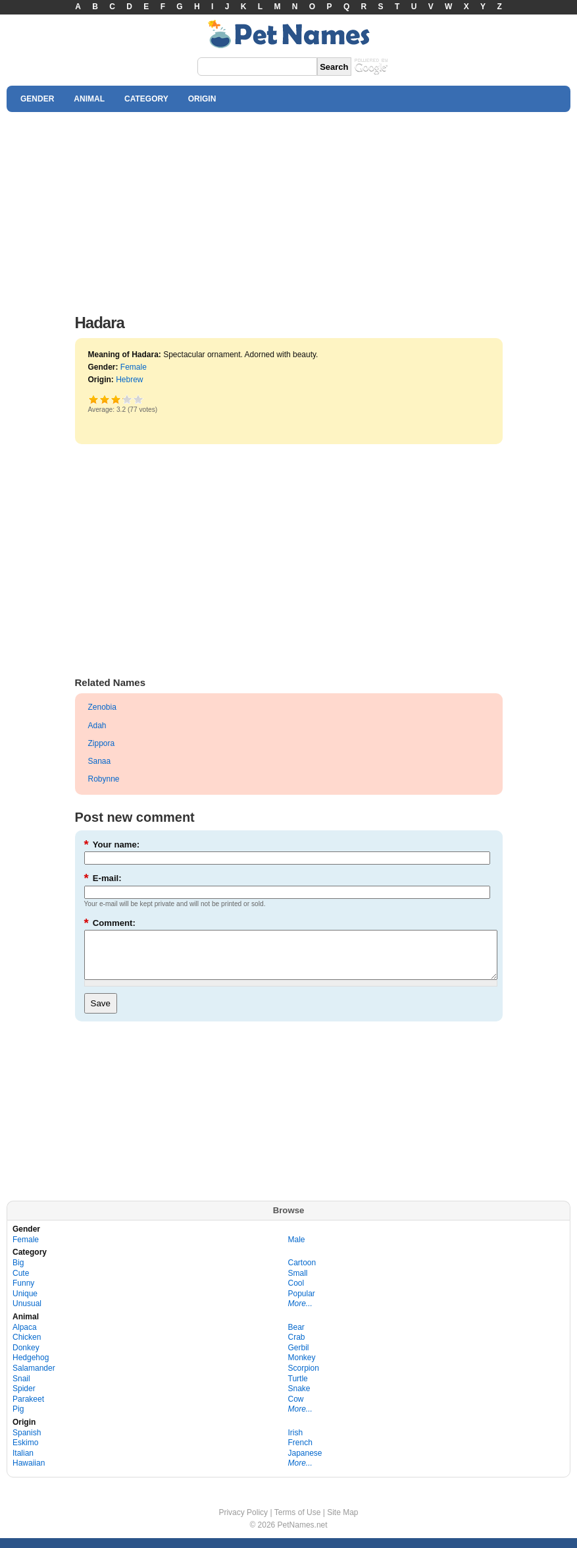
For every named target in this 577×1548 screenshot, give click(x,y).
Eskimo (25, 1452)
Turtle (298, 1388)
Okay (105, 399)
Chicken (27, 1347)
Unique (25, 1303)
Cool (296, 1293)
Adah (97, 725)
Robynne (104, 779)
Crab (296, 1347)
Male (296, 1249)
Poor (93, 399)
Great (123, 399)
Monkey (302, 1367)
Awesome (138, 399)
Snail (21, 1388)
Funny (23, 1293)
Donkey (26, 1357)
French (300, 1452)
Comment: (110, 923)
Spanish (27, 1442)
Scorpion (303, 1378)
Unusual (27, 1313)
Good (116, 399)
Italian (23, 1463)
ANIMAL (89, 98)
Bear (296, 1337)
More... (300, 1313)
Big (18, 1272)
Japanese (305, 1463)
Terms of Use (297, 1522)
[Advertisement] (288, 209)
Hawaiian (29, 1472)
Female (133, 367)
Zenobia (102, 707)
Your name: (112, 844)
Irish (295, 1442)
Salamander (34, 1378)
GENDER (37, 98)
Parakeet (28, 1409)
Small (298, 1283)
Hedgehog (31, 1367)
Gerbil (298, 1357)
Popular (301, 1303)
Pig (18, 1418)
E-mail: (103, 878)
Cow (296, 1409)
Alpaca (25, 1337)
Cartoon (302, 1272)
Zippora (101, 743)
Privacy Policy (243, 1522)
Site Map (342, 1522)
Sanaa (99, 761)
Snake (299, 1398)
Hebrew (129, 379)
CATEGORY (146, 98)
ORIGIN (202, 98)
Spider (24, 1398)
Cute (21, 1283)
